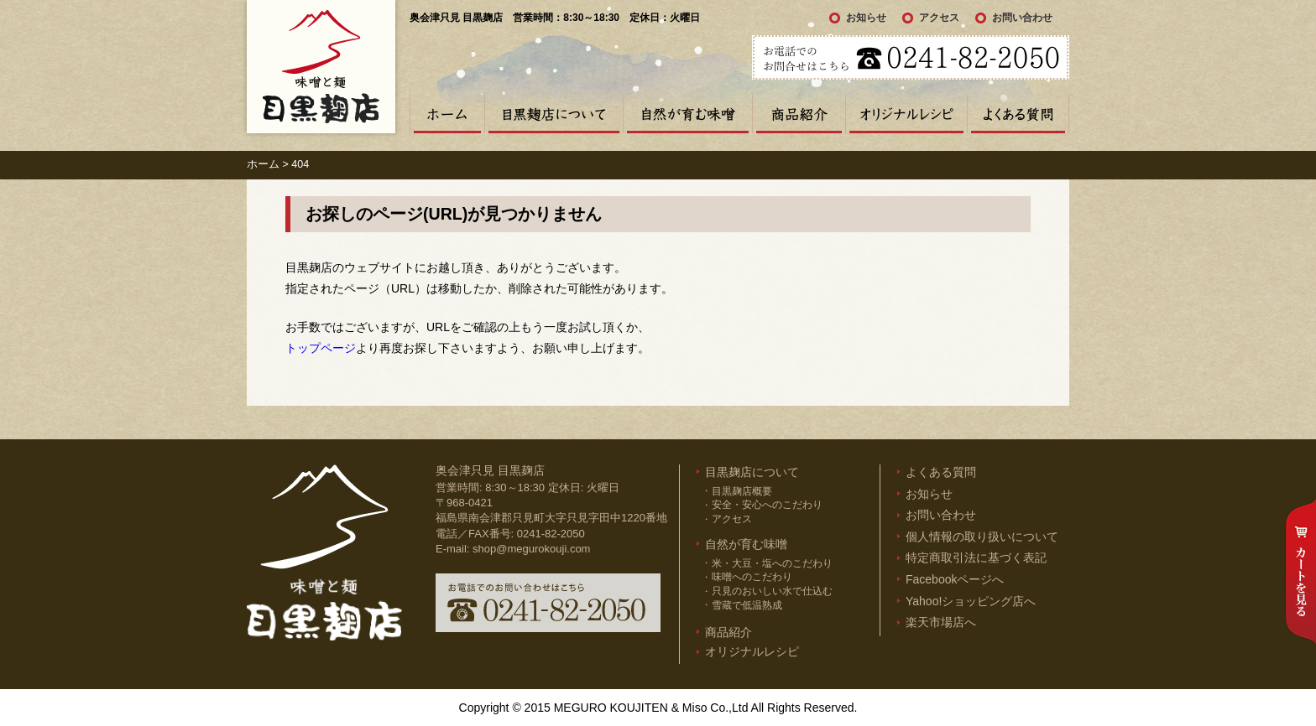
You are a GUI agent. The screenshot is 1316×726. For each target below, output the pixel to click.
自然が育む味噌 (687, 114)
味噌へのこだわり (752, 577)
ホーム (447, 114)
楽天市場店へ (941, 622)
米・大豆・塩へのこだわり (772, 563)
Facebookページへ (955, 579)
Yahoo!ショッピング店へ (971, 601)
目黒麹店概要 (742, 491)
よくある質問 (1018, 114)
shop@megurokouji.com (531, 548)
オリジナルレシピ (906, 114)
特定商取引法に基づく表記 (976, 557)
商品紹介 (798, 114)
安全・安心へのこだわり (767, 505)
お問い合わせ (1022, 17)
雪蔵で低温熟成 (747, 605)
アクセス (939, 17)
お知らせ (866, 17)
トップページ (320, 348)
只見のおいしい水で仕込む (772, 591)
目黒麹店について (553, 114)
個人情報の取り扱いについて (982, 536)
